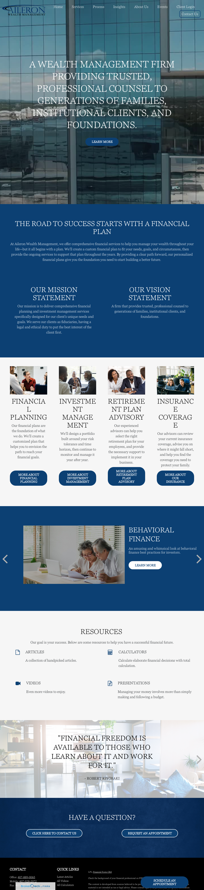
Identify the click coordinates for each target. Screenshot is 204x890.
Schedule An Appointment (164, 882)
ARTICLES (34, 652)
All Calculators (65, 885)
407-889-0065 (26, 877)
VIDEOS (33, 683)
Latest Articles (65, 876)
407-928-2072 (28, 881)
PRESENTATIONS (134, 683)
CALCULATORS (132, 652)
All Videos (63, 880)
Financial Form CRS (102, 872)
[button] (58, 6)
